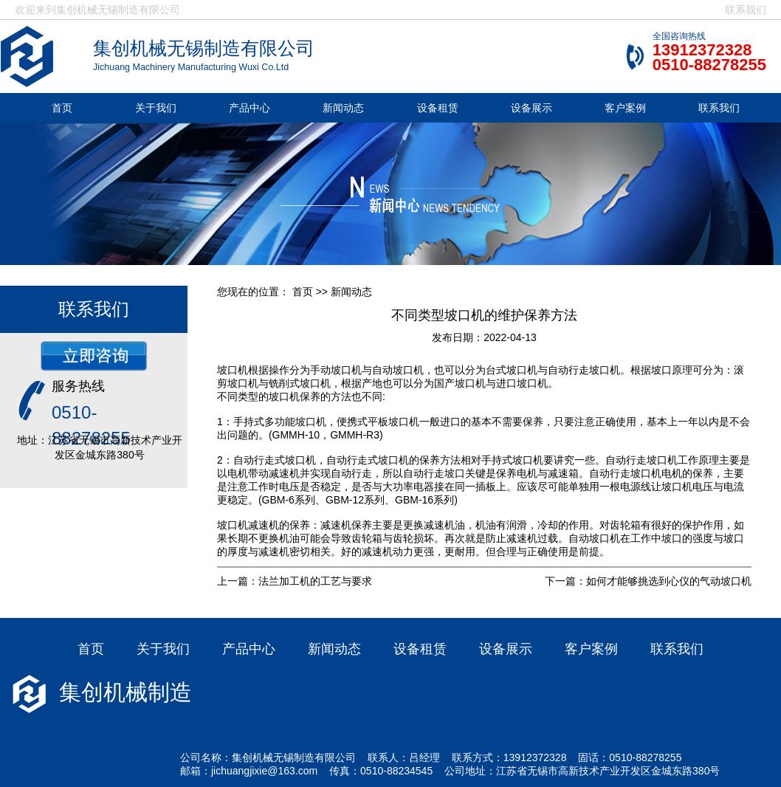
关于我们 (155, 108)
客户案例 (625, 108)
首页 (62, 108)
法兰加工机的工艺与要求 (315, 581)
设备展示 (531, 108)
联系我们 (745, 10)
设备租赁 (437, 108)
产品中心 (249, 108)
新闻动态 (343, 108)
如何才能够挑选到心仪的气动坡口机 (668, 581)
